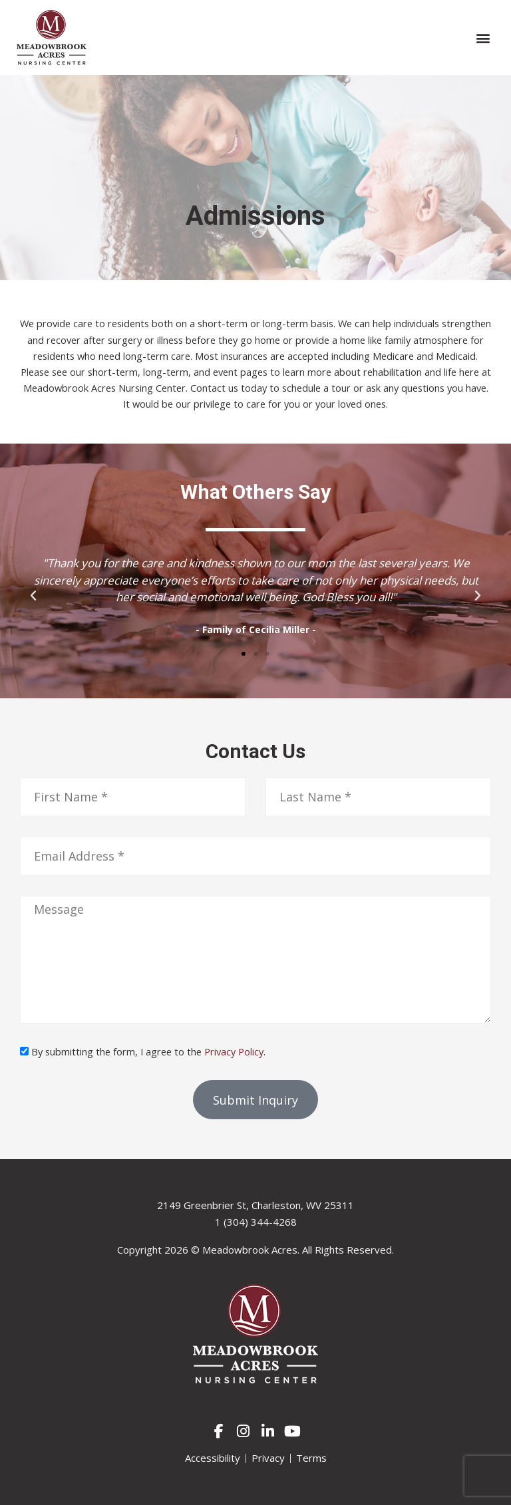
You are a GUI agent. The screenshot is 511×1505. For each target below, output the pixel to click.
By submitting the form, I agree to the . (148, 1051)
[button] (483, 38)
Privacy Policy (233, 1051)
